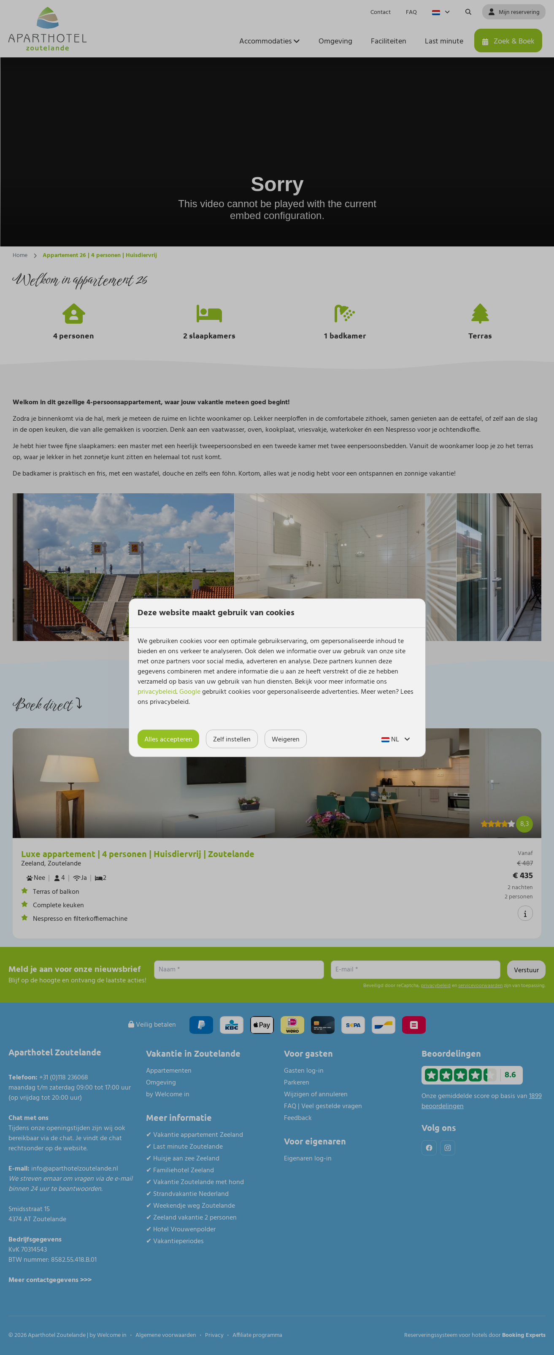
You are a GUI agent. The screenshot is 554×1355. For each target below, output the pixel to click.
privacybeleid (157, 692)
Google (189, 692)
